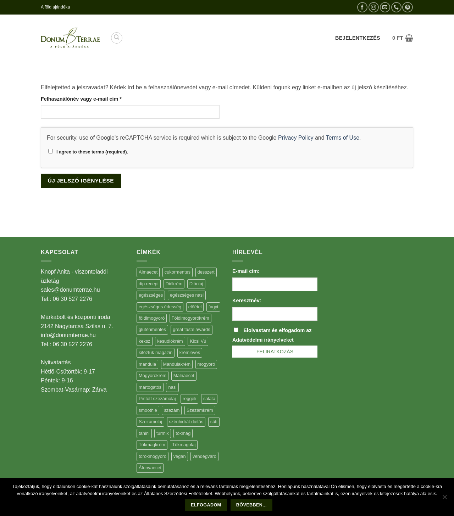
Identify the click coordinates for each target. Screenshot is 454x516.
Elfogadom (206, 505)
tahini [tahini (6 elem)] (144, 433)
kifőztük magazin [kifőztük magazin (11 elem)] (155, 352)
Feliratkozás (274, 351)
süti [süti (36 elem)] (213, 421)
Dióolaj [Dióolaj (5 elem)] (196, 283)
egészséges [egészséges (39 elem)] (151, 295)
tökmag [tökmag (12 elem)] (183, 433)
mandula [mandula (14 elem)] (147, 364)
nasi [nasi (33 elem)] (172, 387)
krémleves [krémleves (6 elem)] (189, 352)
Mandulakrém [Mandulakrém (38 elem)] (177, 364)
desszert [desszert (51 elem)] (206, 272)
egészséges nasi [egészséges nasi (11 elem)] (187, 295)
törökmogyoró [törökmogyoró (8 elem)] (152, 456)
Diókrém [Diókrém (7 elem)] (174, 283)
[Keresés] (116, 38)
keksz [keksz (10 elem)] (144, 341)
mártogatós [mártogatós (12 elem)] (150, 387)
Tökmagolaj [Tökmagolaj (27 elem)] (183, 444)
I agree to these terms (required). (88, 152)
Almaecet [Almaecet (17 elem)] (148, 272)
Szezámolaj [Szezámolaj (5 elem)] (150, 421)
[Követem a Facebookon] (362, 7)
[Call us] (396, 7)
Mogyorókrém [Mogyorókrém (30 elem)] (152, 375)
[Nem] (444, 499)
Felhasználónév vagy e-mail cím (92, 98)
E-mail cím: (246, 271)
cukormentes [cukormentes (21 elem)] (177, 272)
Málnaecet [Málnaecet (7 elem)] (183, 375)
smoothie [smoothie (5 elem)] (148, 410)
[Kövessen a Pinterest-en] (407, 7)
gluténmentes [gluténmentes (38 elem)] (152, 329)
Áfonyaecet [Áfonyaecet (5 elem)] (150, 467)
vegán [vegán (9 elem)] (179, 456)
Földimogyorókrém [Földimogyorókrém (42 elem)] (190, 318)
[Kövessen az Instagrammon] (374, 7)
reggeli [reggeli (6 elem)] (189, 398)
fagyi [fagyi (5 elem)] (213, 306)
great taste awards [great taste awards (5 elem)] (191, 329)
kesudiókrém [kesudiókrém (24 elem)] (170, 341)
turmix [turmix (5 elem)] (162, 433)
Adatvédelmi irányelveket (263, 340)
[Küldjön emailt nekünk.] (385, 7)
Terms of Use (342, 138)
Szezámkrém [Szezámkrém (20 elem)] (200, 410)
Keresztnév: (246, 300)
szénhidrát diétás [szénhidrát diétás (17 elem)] (186, 421)
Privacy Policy (296, 138)
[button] (402, 38)
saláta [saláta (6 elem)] (209, 398)
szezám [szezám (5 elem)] (171, 410)
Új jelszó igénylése (81, 181)
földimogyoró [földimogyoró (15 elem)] (152, 318)
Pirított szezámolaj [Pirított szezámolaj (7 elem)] (157, 398)
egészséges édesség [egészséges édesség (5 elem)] (160, 306)
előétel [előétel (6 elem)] (195, 306)
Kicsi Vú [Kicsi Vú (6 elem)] (198, 341)
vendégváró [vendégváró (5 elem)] (204, 456)
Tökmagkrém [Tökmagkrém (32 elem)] (152, 444)
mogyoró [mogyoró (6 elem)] (206, 364)
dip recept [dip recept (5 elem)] (149, 283)
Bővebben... (251, 505)
